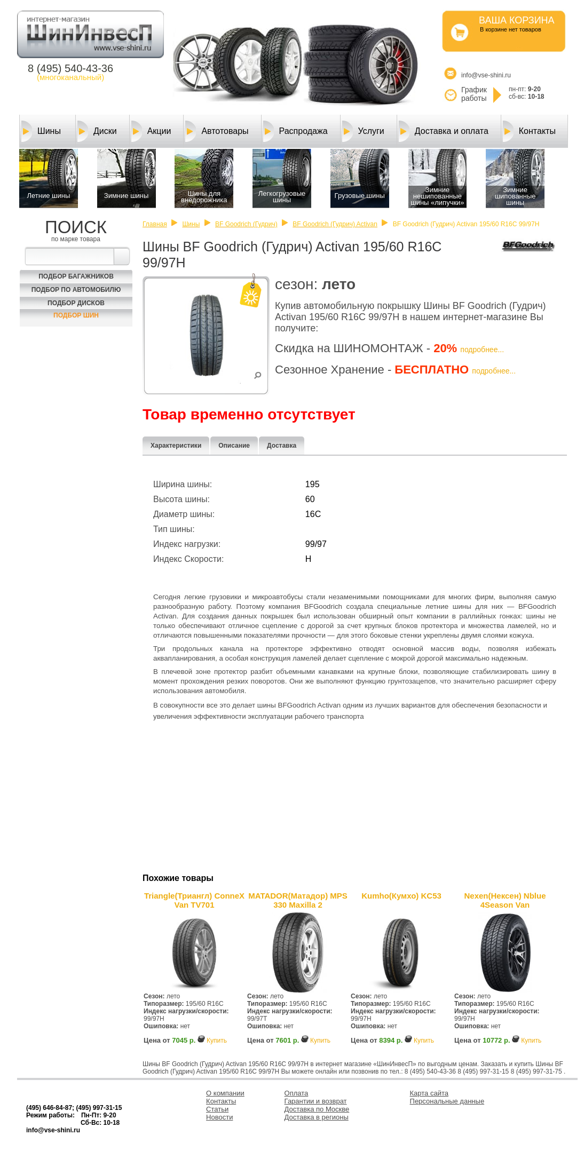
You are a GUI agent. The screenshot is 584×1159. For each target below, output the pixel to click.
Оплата (297, 1093)
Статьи (217, 1109)
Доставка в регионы (317, 1117)
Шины (41, 131)
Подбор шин (76, 315)
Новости (219, 1117)
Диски (97, 131)
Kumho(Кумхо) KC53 (401, 895)
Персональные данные (447, 1101)
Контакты (529, 131)
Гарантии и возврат (316, 1101)
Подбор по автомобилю (76, 289)
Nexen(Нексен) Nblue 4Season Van (505, 900)
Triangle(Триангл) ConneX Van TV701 (194, 900)
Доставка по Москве (317, 1109)
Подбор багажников (76, 276)
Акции (151, 131)
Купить (217, 1040)
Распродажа (295, 131)
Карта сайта (429, 1093)
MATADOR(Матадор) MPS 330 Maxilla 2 (298, 900)
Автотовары (216, 131)
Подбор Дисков (76, 303)
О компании (225, 1093)
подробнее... (482, 349)
